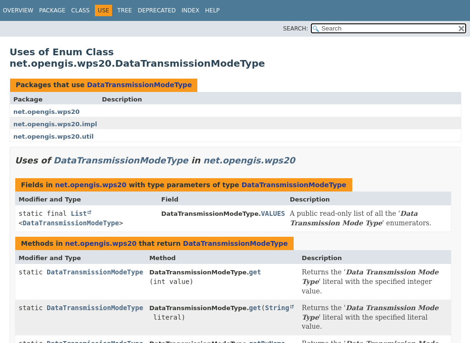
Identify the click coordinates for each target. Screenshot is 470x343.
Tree (124, 10)
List (79, 213)
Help (212, 10)
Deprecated (157, 10)
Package (52, 10)
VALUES (273, 213)
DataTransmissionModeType (139, 85)
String (277, 308)
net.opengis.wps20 (46, 111)
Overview (18, 10)
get (255, 272)
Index (191, 10)
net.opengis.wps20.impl (55, 124)
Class (80, 10)
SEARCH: (295, 28)
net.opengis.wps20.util (53, 136)
